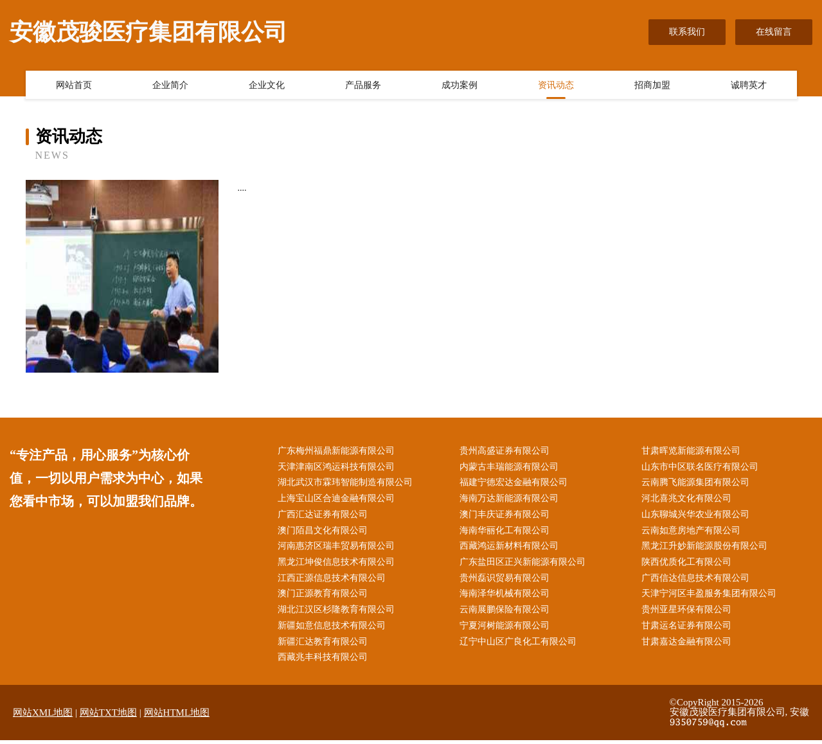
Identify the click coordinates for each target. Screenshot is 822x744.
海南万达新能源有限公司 (510, 500)
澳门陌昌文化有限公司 (325, 532)
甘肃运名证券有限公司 (688, 629)
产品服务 (363, 85)
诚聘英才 (748, 85)
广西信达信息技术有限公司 (697, 581)
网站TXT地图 (108, 716)
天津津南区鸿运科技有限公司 (338, 467)
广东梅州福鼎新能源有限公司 (338, 451)
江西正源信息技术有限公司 (334, 581)
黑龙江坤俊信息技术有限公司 (338, 564)
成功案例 (459, 85)
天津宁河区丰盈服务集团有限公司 (710, 597)
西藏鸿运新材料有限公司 (510, 548)
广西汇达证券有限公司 (325, 516)
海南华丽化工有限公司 (506, 532)
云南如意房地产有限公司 (692, 532)
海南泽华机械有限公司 (506, 597)
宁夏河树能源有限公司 (506, 629)
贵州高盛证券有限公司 (506, 451)
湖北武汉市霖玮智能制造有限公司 (347, 483)
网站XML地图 (43, 716)
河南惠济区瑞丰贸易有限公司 (338, 548)
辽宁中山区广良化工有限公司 (519, 645)
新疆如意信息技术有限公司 (334, 629)
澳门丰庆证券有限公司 (506, 516)
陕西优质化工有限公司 (688, 564)
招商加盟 (652, 85)
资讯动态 (556, 85)
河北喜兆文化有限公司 (688, 500)
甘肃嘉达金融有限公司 (688, 645)
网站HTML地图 (177, 716)
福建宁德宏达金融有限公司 (515, 483)
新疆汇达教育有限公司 (325, 645)
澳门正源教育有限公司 (325, 597)
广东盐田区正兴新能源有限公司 (524, 564)
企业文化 (266, 85)
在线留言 (774, 32)
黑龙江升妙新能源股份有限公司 (706, 548)
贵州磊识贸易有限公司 (506, 581)
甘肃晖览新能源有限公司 (692, 451)
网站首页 (74, 85)
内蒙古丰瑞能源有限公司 (510, 467)
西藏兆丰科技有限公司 (325, 661)
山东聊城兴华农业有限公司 (697, 516)
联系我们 (687, 32)
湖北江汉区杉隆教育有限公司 (338, 613)
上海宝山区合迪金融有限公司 (338, 500)
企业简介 (170, 85)
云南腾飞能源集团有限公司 (697, 483)
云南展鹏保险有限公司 (506, 613)
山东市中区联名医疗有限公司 (701, 467)
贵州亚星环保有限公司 (688, 613)
